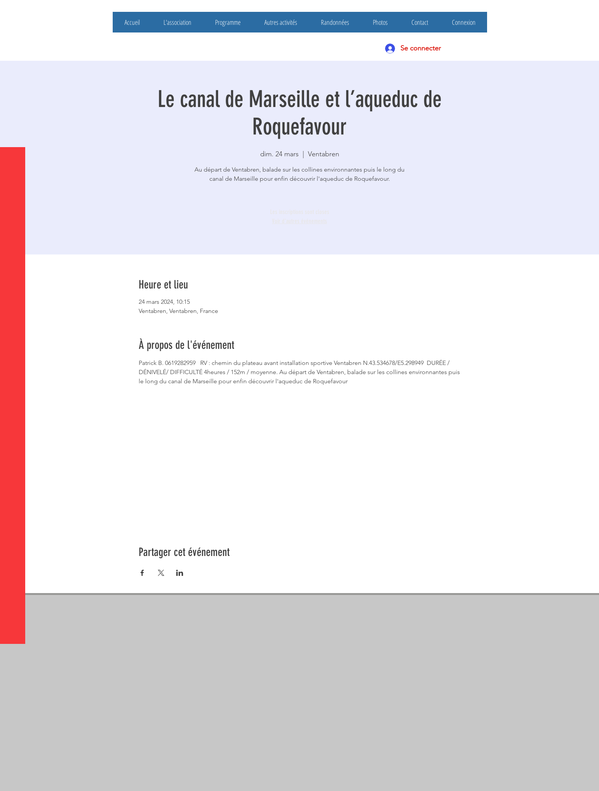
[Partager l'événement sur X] (161, 573)
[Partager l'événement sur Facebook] (142, 573)
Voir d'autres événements (299, 221)
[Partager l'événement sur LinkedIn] (179, 573)
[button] (13, 11)
